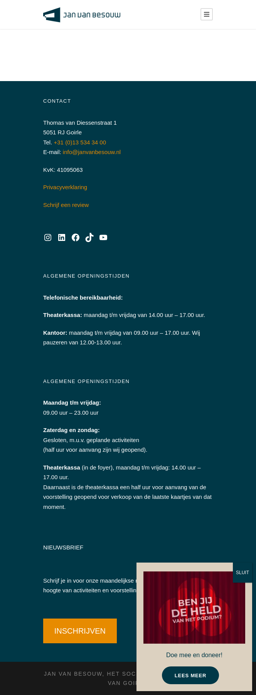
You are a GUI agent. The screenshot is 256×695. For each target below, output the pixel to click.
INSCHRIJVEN (80, 631)
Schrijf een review (66, 205)
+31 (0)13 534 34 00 (80, 142)
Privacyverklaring (65, 187)
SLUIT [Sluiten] (242, 572)
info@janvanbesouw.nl (92, 152)
